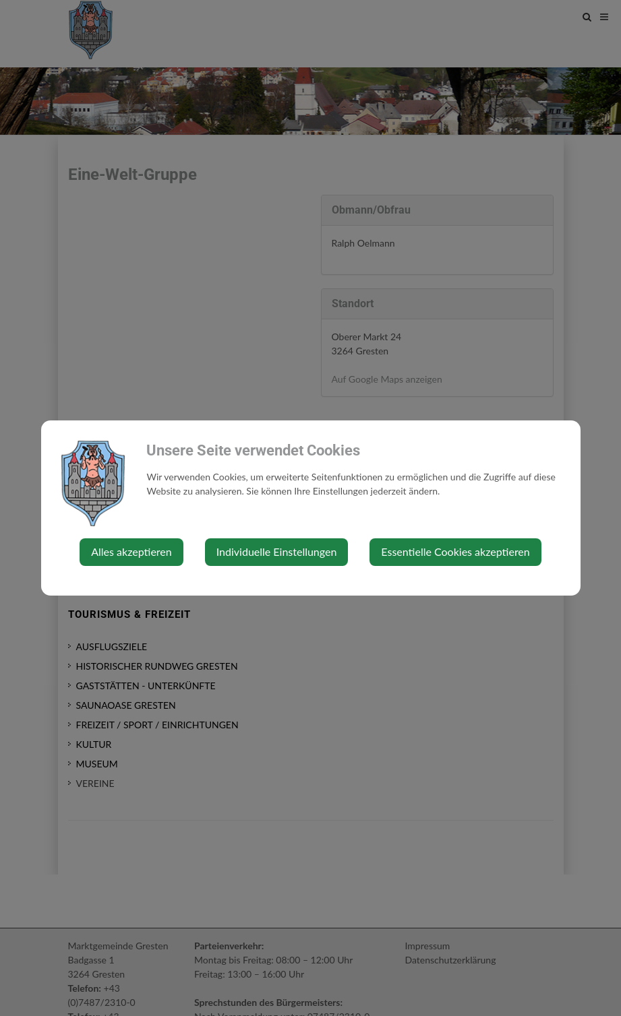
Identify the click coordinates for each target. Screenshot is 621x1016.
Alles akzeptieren (131, 551)
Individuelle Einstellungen (276, 551)
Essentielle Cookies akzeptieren (455, 551)
